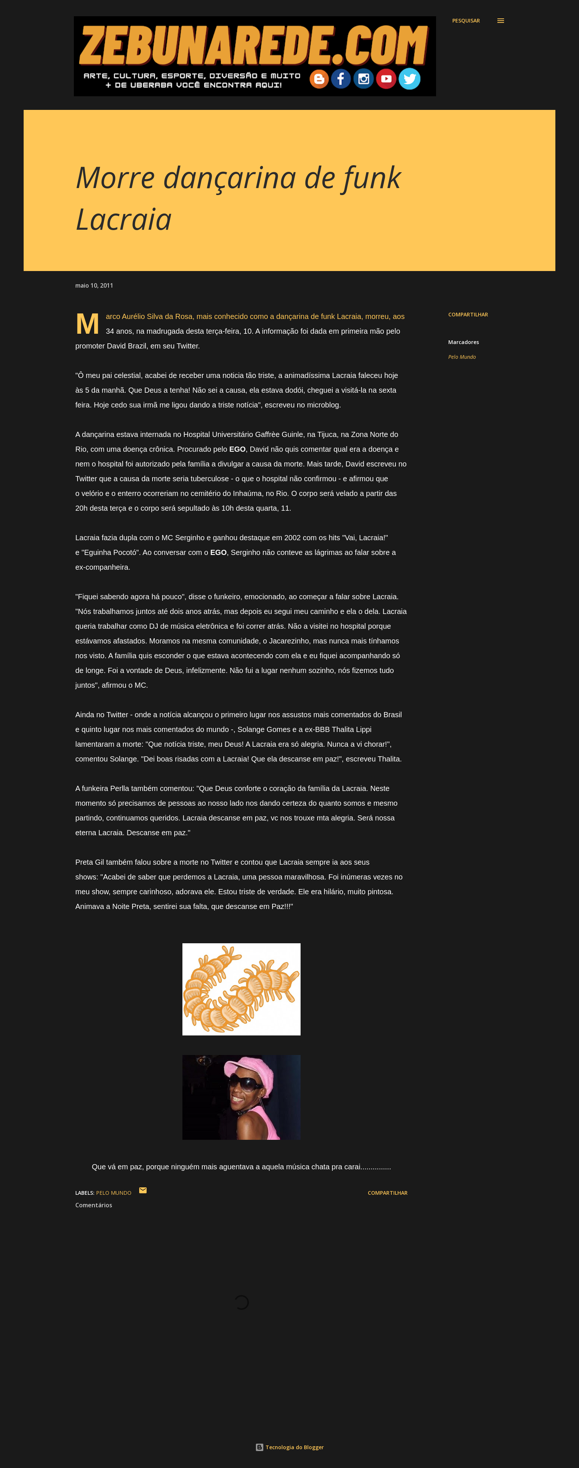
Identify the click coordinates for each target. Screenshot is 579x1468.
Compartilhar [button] (468, 314)
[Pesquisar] (466, 20)
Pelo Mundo (462, 356)
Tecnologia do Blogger (289, 1447)
